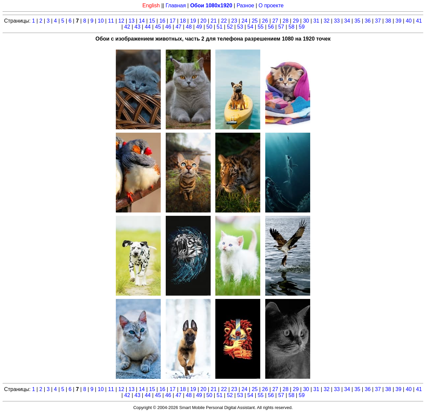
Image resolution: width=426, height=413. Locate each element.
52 (230, 27)
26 (265, 21)
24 (245, 21)
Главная (175, 5)
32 (326, 21)
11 (111, 21)
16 (162, 21)
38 (388, 21)
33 (337, 21)
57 (281, 27)
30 (306, 21)
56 (271, 27)
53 (240, 27)
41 (419, 21)
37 (378, 21)
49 (199, 27)
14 (142, 21)
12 (121, 21)
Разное (245, 5)
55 (261, 27)
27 (275, 21)
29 (296, 21)
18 (183, 21)
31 (317, 21)
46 (168, 27)
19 (193, 21)
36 (368, 21)
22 (224, 21)
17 (173, 21)
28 (286, 21)
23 (234, 21)
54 (250, 27)
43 (137, 27)
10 (101, 21)
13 (131, 21)
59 (302, 27)
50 (209, 27)
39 (398, 21)
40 (409, 21)
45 (158, 27)
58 (292, 27)
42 (127, 27)
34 (347, 21)
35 (357, 21)
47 (178, 27)
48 (189, 27)
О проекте (271, 5)
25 (255, 21)
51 (220, 27)
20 (203, 21)
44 (148, 27)
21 (214, 21)
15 (152, 21)
